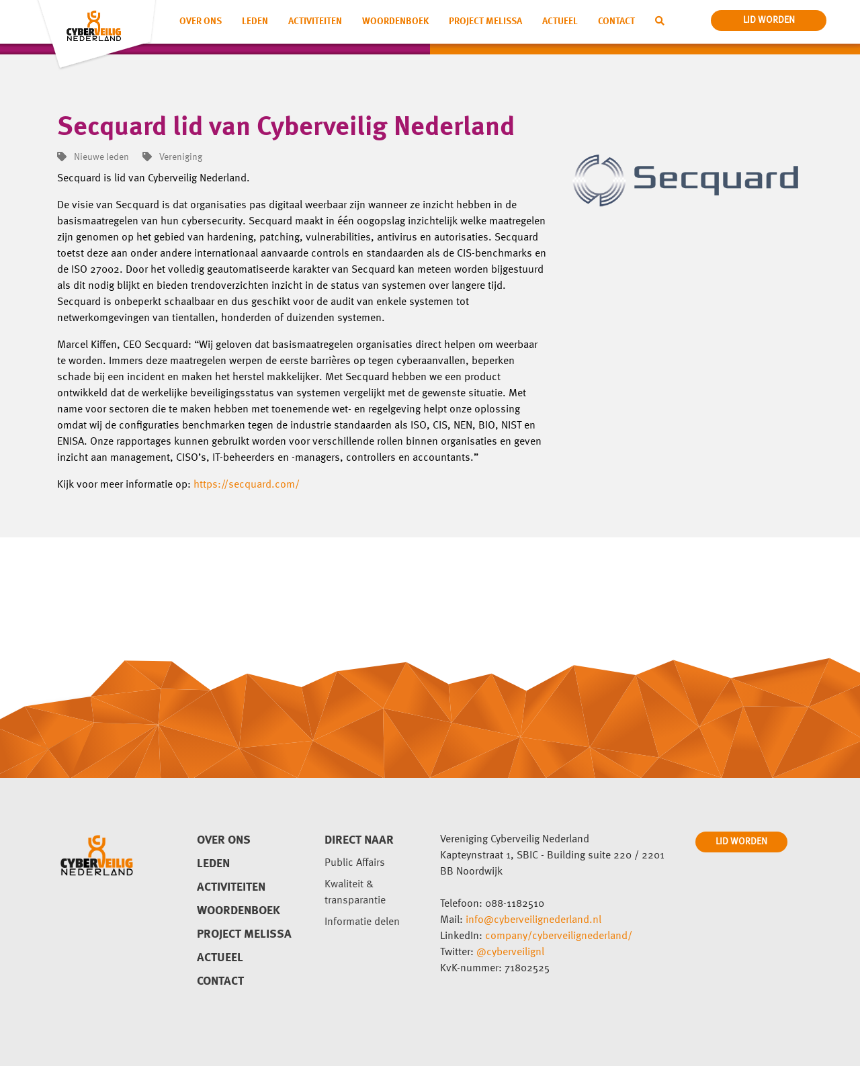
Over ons (200, 21)
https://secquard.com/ (247, 485)
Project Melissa (485, 21)
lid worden (769, 20)
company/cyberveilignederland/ (558, 936)
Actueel (560, 21)
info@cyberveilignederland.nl (533, 920)
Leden (255, 21)
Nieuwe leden (93, 157)
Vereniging (172, 157)
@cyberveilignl (510, 952)
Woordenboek (395, 21)
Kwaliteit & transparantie (355, 892)
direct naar (359, 840)
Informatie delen (362, 922)
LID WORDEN (741, 841)
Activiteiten (315, 21)
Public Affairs (355, 863)
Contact (616, 21)
